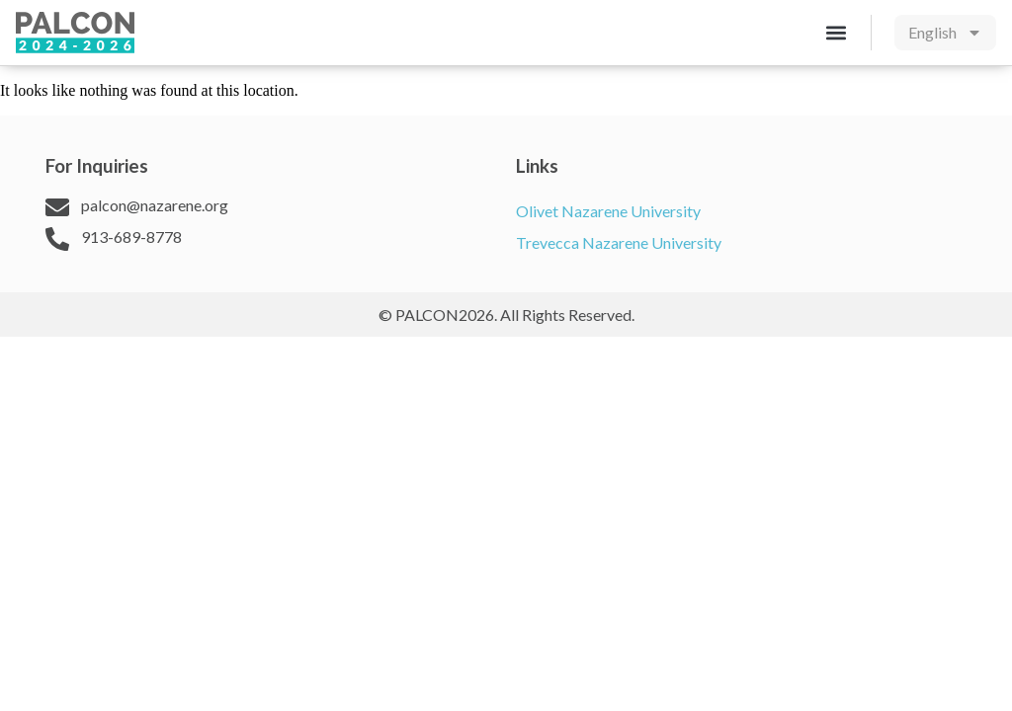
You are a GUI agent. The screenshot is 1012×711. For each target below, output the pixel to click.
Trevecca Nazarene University (618, 242)
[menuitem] (945, 32)
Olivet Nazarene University (608, 210)
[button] (835, 32)
